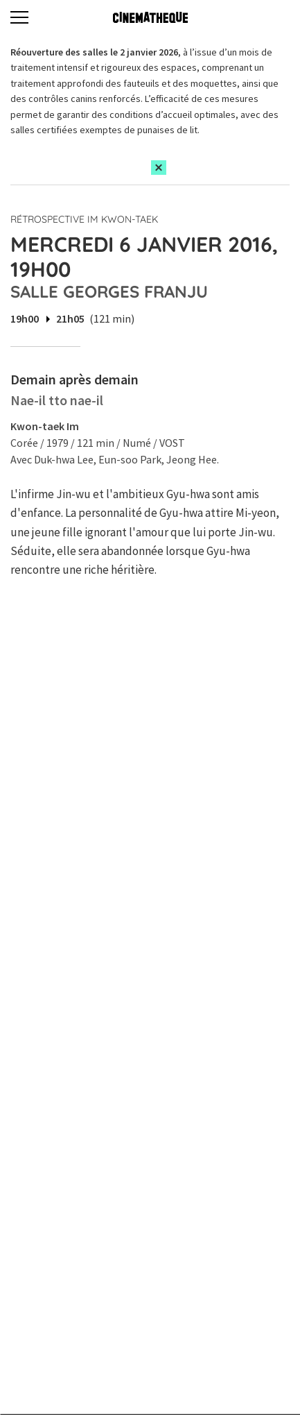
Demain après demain (74, 379)
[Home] (150, 17)
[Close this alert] (158, 167)
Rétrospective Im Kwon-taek (84, 219)
